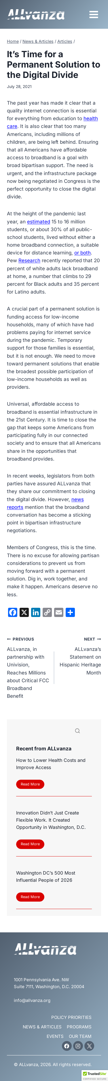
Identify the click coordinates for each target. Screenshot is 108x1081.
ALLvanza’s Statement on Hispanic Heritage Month (80, 655)
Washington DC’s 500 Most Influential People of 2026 (45, 876)
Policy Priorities (71, 1017)
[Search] (54, 732)
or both (82, 253)
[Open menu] (93, 14)
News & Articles (42, 1027)
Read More (32, 785)
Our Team (80, 1036)
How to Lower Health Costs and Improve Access (51, 763)
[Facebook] (67, 1046)
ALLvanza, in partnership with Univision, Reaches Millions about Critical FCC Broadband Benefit (28, 667)
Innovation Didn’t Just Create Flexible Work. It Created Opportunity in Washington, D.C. (51, 820)
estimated (38, 222)
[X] (89, 1046)
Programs (79, 1027)
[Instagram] (78, 1046)
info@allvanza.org (32, 1000)
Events (55, 1036)
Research (29, 260)
